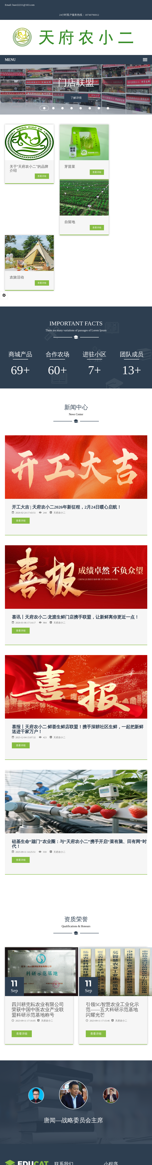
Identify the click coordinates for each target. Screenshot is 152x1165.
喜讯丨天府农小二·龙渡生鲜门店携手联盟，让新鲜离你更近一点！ (75, 551)
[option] (76, 1032)
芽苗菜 (64, 157)
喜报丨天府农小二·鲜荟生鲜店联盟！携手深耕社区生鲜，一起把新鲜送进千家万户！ (78, 664)
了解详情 (76, 89)
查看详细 (36, 166)
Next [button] (139, 1030)
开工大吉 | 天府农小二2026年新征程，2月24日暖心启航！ (67, 441)
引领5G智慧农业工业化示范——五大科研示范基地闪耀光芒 (112, 944)
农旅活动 (66, 212)
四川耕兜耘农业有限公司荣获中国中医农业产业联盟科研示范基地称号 (38, 944)
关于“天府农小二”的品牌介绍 (25, 159)
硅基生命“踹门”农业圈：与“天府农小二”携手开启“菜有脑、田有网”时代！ (79, 778)
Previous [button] (12, 1030)
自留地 (114, 157)
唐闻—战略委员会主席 (76, 1055)
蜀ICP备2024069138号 (111, 1157)
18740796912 (65, 1110)
